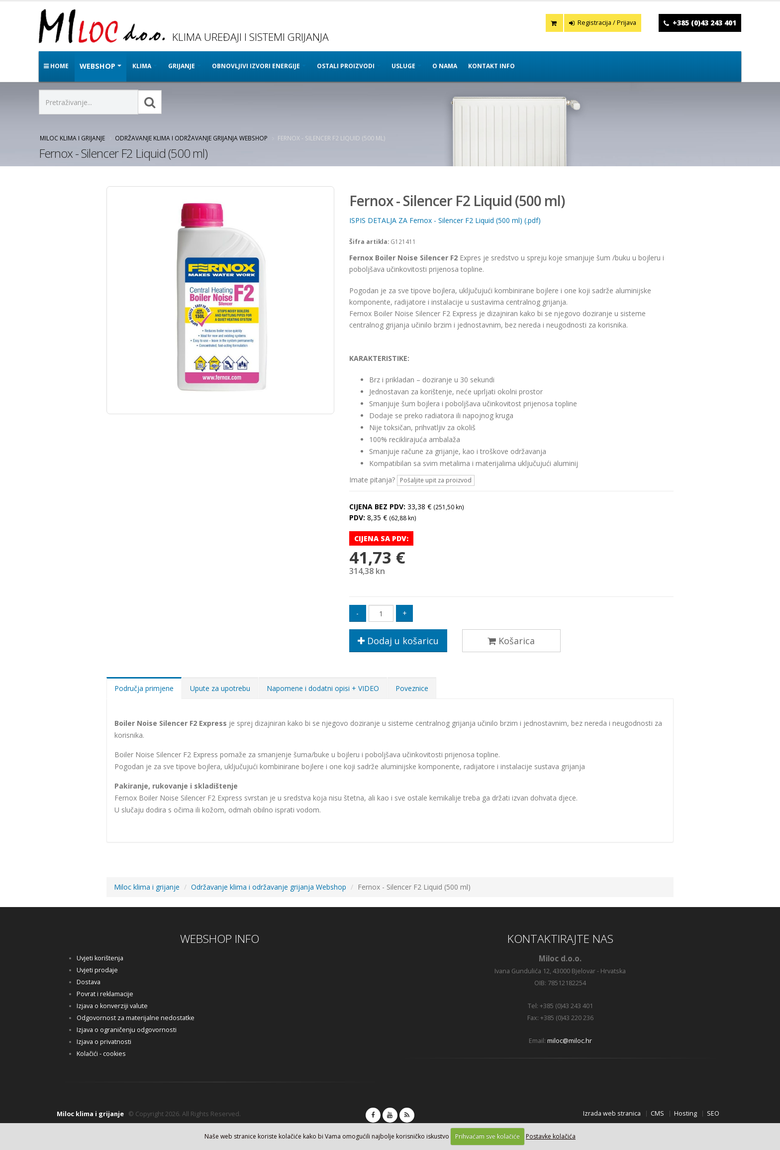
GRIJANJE (181, 66)
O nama (444, 66)
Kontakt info (491, 66)
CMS (657, 1113)
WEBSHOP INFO (219, 938)
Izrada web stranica (612, 1113)
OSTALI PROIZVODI (346, 66)
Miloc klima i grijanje (72, 138)
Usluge (403, 66)
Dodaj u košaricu (398, 641)
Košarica (511, 641)
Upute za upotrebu (220, 688)
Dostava (88, 982)
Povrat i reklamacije (105, 994)
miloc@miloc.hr (569, 1040)
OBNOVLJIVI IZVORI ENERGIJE (256, 66)
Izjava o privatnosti (104, 1041)
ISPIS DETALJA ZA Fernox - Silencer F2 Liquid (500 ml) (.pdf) (445, 220)
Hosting (685, 1113)
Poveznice (411, 688)
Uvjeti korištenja (100, 958)
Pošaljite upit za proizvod (436, 480)
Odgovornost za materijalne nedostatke (136, 1018)
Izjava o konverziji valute (112, 1006)
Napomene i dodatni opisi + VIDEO (323, 688)
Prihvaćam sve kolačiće (487, 1136)
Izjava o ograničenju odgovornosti (127, 1030)
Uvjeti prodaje (97, 970)
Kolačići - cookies (101, 1053)
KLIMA (141, 66)
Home (56, 66)
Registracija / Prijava (602, 22)
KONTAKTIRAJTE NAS (560, 938)
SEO (713, 1113)
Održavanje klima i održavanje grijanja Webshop (191, 138)
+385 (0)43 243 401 (704, 22)
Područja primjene (144, 688)
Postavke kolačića (551, 1136)
